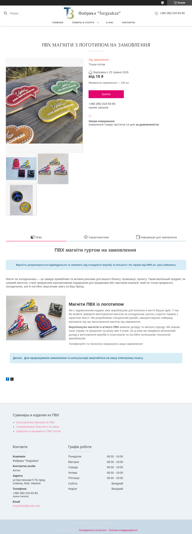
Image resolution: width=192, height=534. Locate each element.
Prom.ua (114, 523)
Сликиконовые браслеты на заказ (37, 426)
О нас (109, 22)
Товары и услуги (83, 22)
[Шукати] (5, 13)
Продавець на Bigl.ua (96, 526)
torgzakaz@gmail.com (26, 505)
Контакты (128, 22)
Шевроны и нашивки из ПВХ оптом (38, 431)
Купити (106, 94)
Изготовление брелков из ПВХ (35, 422)
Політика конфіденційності (123, 530)
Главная (57, 22)
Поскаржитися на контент (93, 530)
